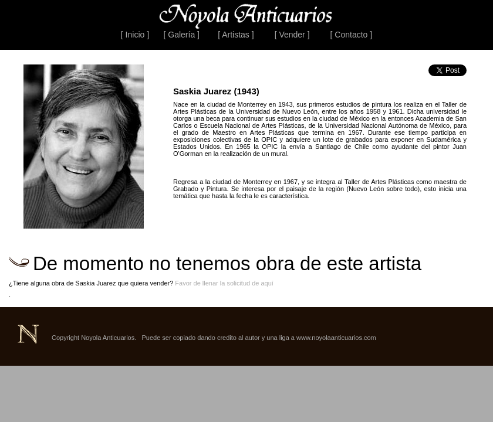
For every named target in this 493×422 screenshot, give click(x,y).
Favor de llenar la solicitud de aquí (224, 283)
